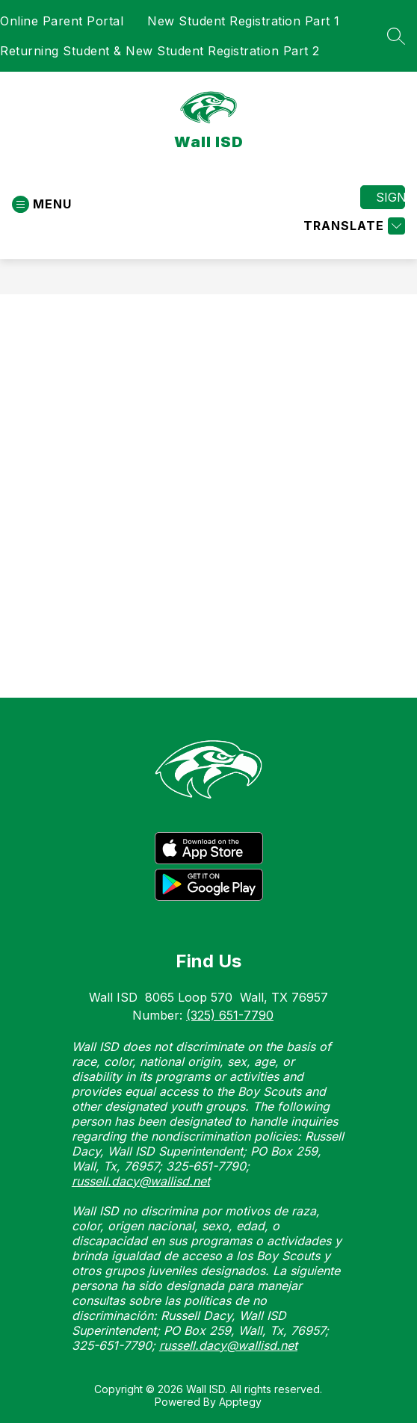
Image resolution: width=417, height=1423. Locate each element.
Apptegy (240, 1401)
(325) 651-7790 (230, 1015)
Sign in (390, 197)
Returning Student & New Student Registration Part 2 (160, 50)
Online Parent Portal (61, 20)
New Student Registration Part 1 (243, 20)
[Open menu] (42, 204)
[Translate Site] (352, 226)
